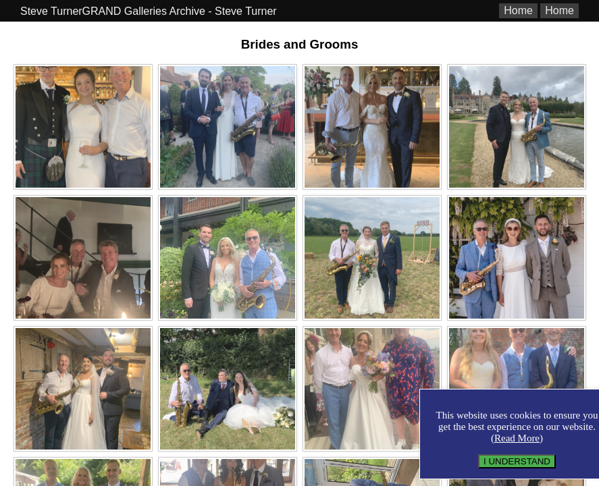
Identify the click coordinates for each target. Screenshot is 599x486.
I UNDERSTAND (517, 461)
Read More (517, 438)
